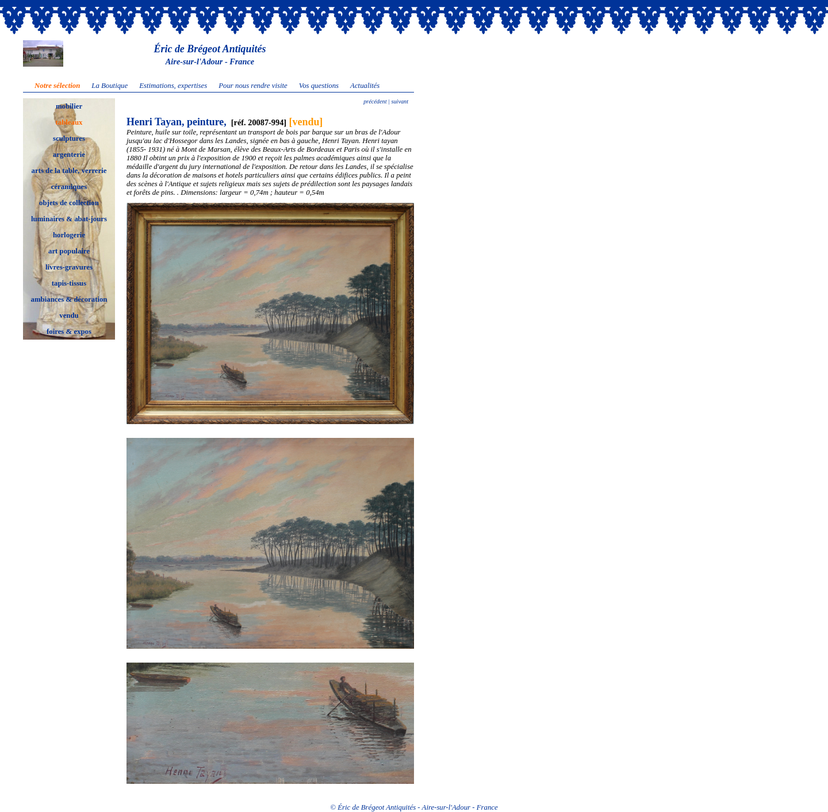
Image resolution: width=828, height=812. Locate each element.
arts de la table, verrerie (69, 171)
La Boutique (109, 86)
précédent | (376, 101)
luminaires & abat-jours (69, 219)
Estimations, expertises (173, 86)
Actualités (364, 86)
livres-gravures (69, 267)
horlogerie (69, 235)
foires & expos (69, 332)
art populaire (69, 251)
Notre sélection (57, 86)
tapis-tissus (69, 283)
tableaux (69, 122)
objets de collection (69, 203)
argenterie (69, 155)
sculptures (69, 138)
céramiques (69, 187)
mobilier (69, 106)
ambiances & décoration (69, 299)
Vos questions (319, 86)
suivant (399, 101)
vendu (68, 315)
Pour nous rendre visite (253, 86)
